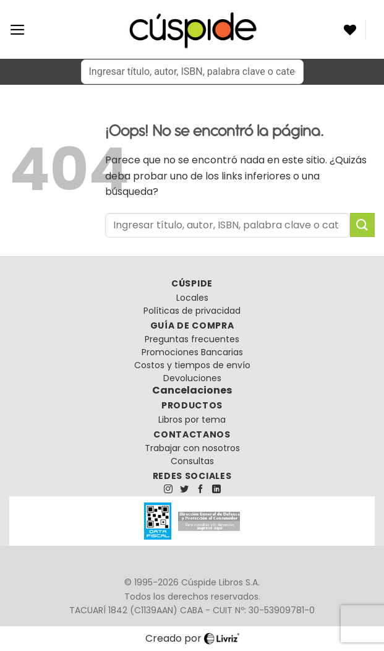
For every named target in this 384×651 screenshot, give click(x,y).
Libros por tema (192, 419)
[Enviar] (362, 225)
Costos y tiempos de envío (192, 365)
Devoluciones (192, 378)
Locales (192, 297)
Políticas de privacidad (192, 310)
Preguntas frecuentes (192, 339)
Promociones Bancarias (192, 352)
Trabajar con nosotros (192, 448)
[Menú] (17, 30)
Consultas (192, 461)
